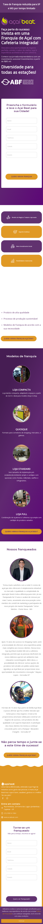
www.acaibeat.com (11, 817)
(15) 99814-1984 (10, 813)
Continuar (21, 921)
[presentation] (23, 165)
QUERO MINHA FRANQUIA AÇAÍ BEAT (18, 338)
